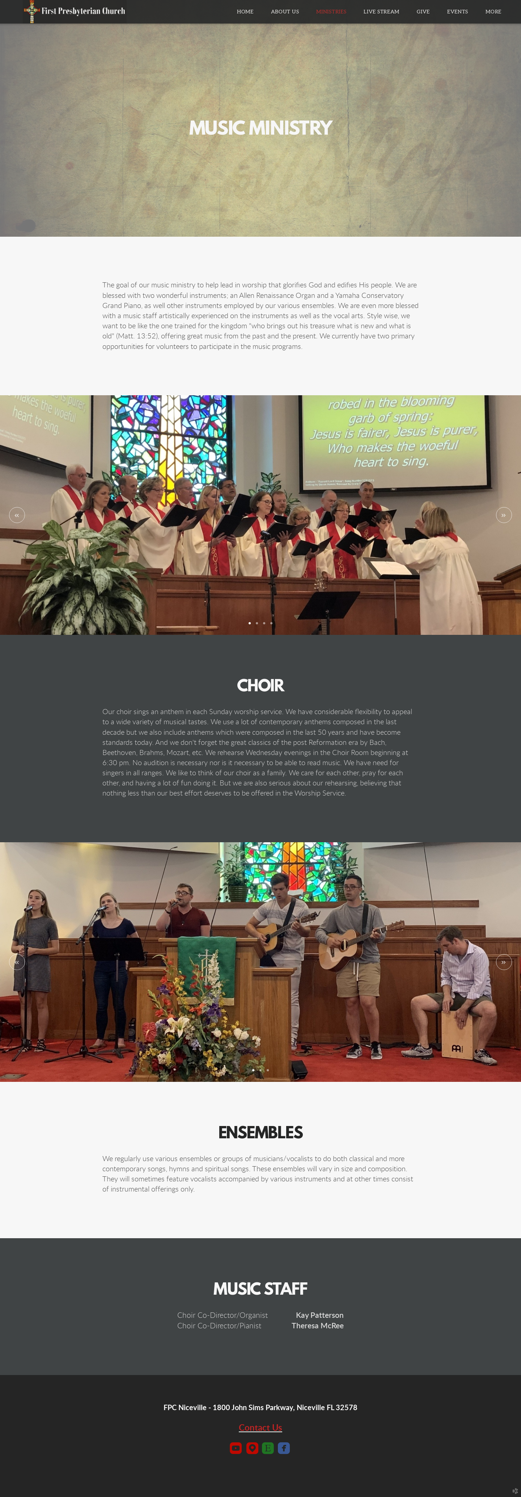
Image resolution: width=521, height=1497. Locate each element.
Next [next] (504, 515)
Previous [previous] (17, 515)
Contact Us (260, 1428)
